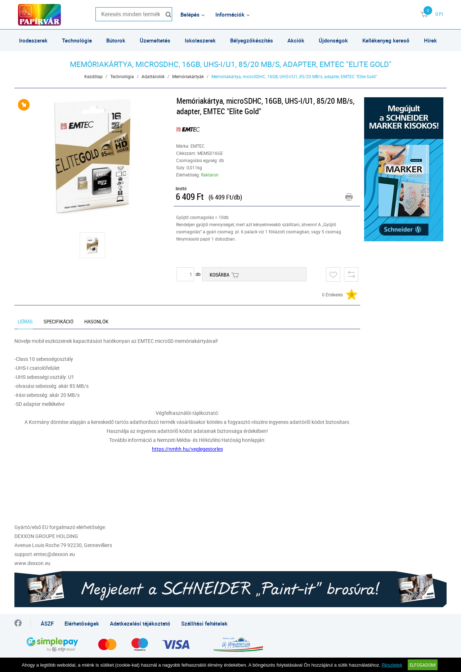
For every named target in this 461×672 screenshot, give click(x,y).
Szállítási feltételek (204, 623)
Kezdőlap (93, 76)
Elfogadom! (422, 665)
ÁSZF (47, 623)
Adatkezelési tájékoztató (140, 623)
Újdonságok (333, 40)
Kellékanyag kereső (385, 40)
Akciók (295, 40)
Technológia (77, 40)
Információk (230, 14)
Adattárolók (153, 76)
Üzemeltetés (155, 40)
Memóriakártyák (188, 76)
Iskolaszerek (200, 40)
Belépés (190, 14)
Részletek (392, 665)
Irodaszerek (33, 40)
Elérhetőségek (81, 623)
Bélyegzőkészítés (251, 40)
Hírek (430, 40)
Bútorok (115, 40)
